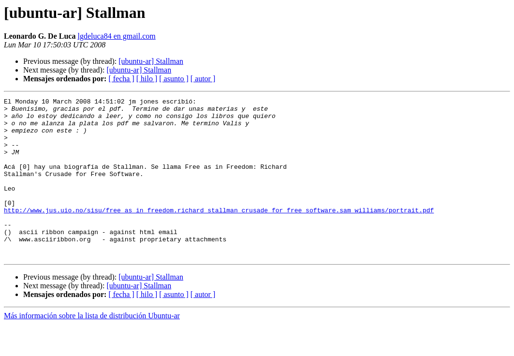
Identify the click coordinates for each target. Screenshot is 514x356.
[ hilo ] (147, 78)
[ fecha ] (121, 78)
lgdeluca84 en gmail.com (116, 36)
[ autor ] (203, 78)
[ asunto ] (173, 78)
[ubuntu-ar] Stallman (150, 61)
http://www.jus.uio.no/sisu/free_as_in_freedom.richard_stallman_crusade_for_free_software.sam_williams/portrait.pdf (219, 233)
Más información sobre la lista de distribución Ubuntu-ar (92, 347)
